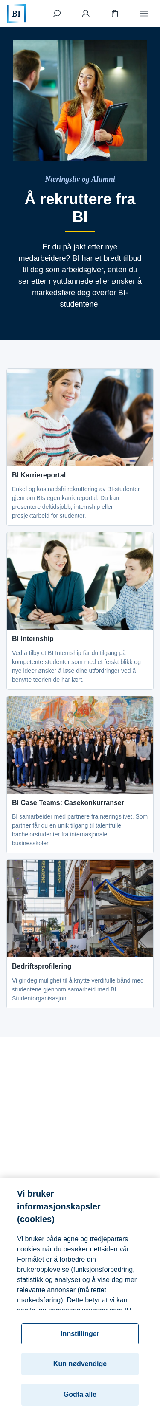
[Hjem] (16, 13)
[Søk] (56, 13)
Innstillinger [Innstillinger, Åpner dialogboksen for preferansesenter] (80, 1338)
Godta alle (80, 1399)
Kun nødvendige (80, 1368)
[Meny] (143, 13)
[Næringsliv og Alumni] (80, 179)
